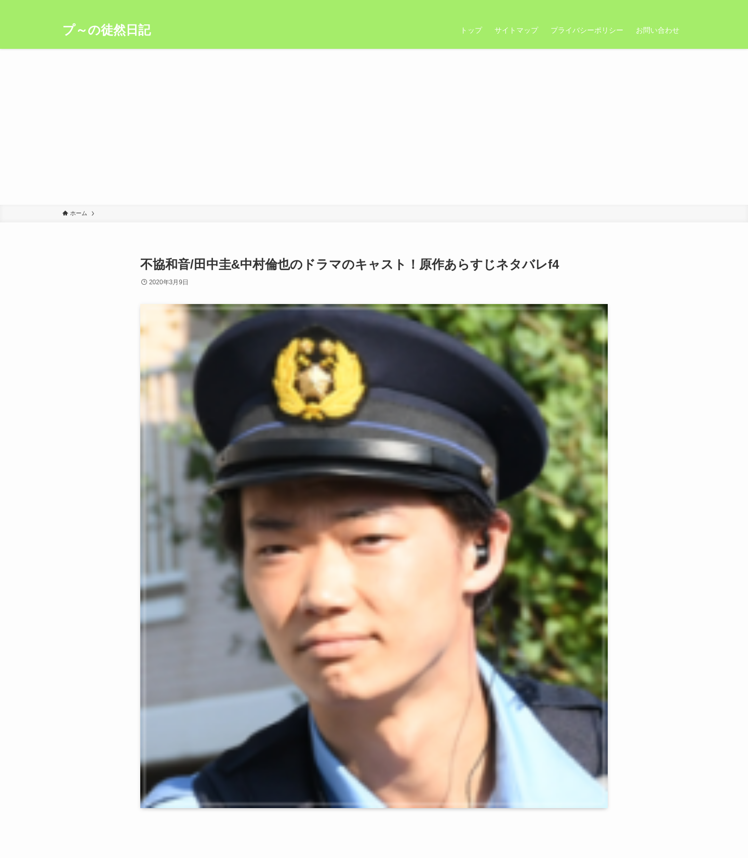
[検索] (679, 5)
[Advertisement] (374, 127)
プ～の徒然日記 (106, 30)
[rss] (665, 5)
